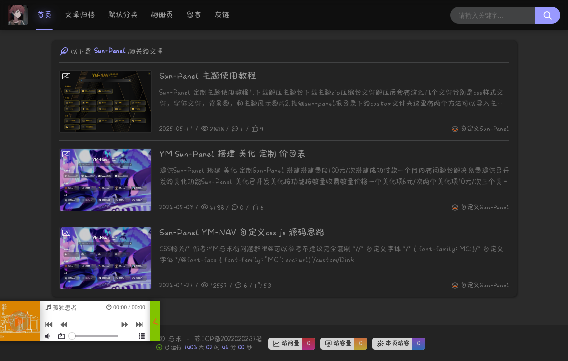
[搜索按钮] (547, 15)
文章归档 (80, 15)
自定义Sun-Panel (484, 128)
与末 (175, 339)
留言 (193, 15)
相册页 (162, 15)
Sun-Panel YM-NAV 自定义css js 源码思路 (241, 232)
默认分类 (123, 15)
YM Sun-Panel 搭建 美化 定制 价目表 (232, 154)
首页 (44, 15)
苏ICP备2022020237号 (228, 339)
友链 (221, 15)
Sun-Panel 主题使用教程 (207, 76)
